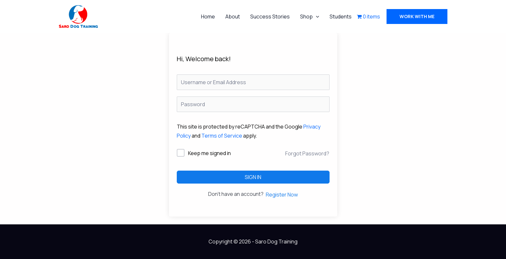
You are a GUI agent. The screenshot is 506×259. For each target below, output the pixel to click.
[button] (417, 16)
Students (341, 16)
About (232, 16)
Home (208, 16)
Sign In (253, 177)
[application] (316, 16)
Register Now (282, 194)
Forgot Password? (307, 153)
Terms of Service (221, 135)
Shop (309, 16)
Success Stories (270, 16)
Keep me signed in (209, 153)
